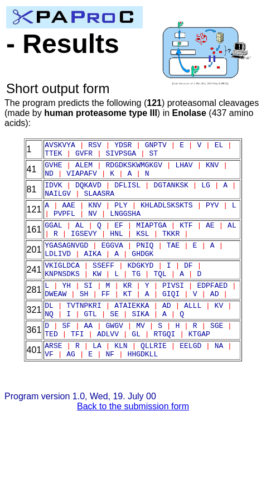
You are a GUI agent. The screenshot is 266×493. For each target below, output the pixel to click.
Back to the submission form (133, 443)
